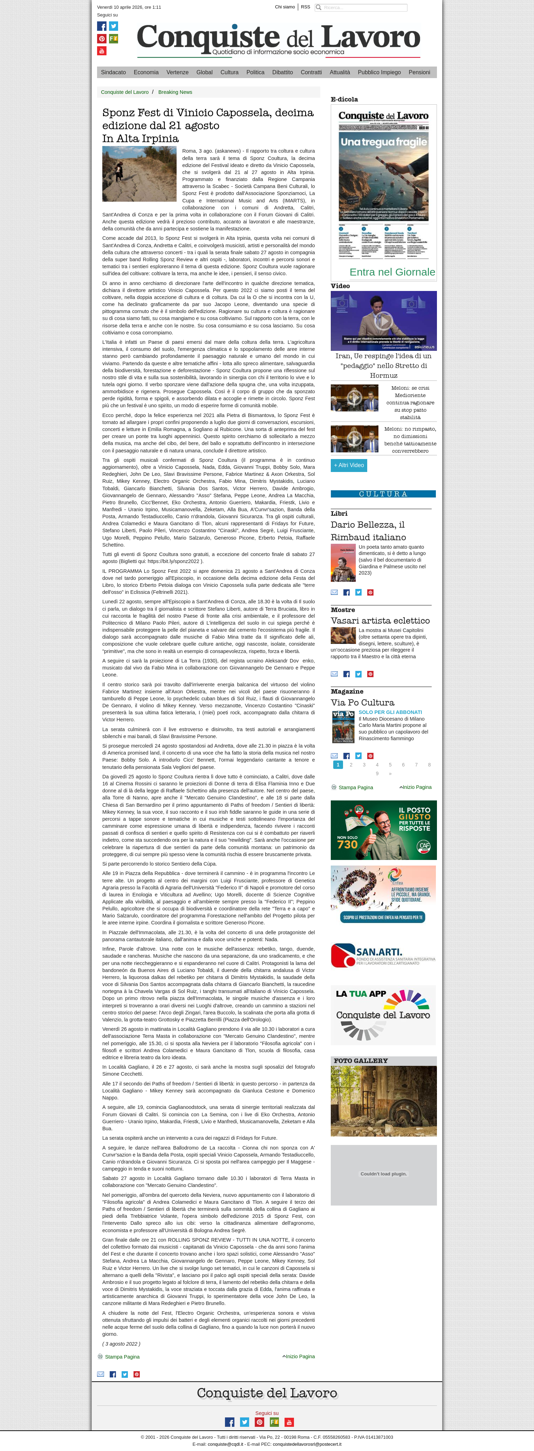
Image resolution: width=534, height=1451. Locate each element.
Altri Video (349, 465)
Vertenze (177, 72)
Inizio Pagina (298, 1356)
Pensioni (419, 72)
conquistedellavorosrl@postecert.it (307, 1444)
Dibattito (282, 72)
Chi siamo (285, 6)
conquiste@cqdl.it (225, 1444)
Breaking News (175, 92)
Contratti (311, 72)
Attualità (340, 72)
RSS (305, 6)
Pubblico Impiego (379, 72)
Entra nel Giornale (393, 272)
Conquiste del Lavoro (125, 92)
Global (205, 72)
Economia (146, 72)
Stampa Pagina (118, 1357)
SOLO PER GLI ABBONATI (390, 712)
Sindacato (113, 72)
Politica (255, 72)
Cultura (229, 72)
